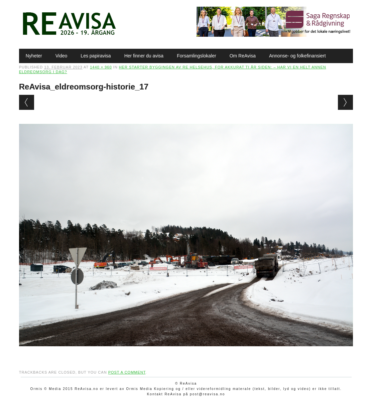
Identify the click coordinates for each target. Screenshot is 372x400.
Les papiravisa (96, 55)
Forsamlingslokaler (196, 55)
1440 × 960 (101, 67)
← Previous (26, 102)
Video (61, 55)
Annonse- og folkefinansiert (297, 55)
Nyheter (34, 55)
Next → (345, 102)
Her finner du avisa (144, 55)
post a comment (127, 372)
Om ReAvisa (243, 55)
